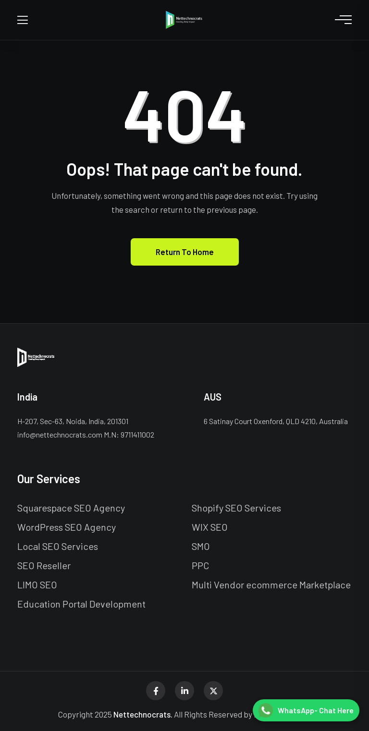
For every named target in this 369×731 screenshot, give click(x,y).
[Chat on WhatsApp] (306, 710)
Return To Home (185, 251)
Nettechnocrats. (142, 714)
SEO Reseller (44, 565)
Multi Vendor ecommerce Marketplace (271, 584)
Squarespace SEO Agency (71, 507)
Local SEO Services (57, 546)
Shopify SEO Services (236, 507)
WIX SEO (210, 527)
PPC (200, 565)
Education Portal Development (81, 603)
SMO (201, 546)
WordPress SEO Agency (66, 527)
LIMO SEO (37, 584)
